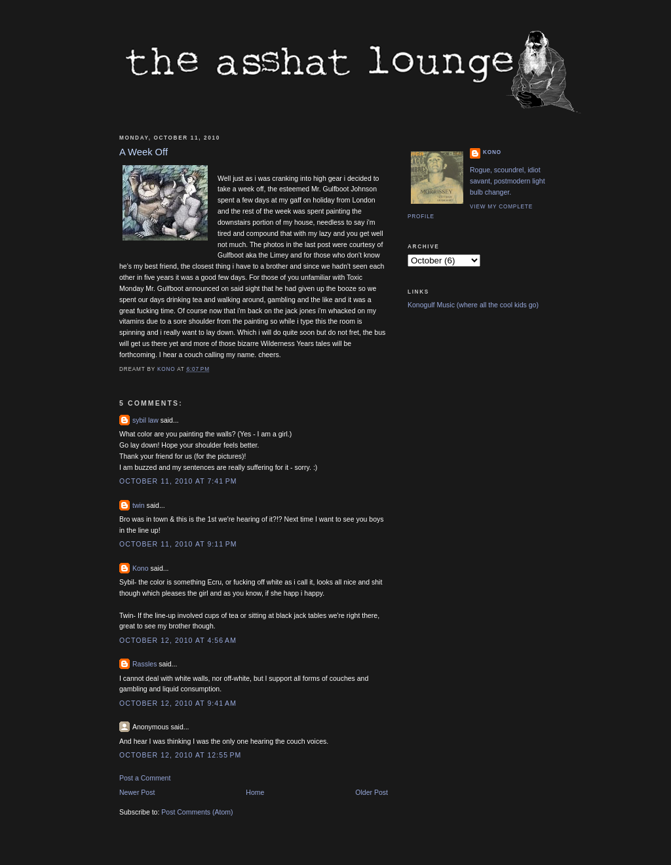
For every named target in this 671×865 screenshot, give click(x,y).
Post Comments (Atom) (197, 812)
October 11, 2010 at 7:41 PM (178, 481)
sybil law (145, 420)
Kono (140, 568)
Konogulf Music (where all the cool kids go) (473, 305)
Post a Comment (144, 778)
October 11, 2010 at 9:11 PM (178, 544)
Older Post (371, 792)
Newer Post (137, 792)
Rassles (144, 664)
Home (255, 792)
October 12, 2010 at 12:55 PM (180, 755)
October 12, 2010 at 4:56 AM (178, 640)
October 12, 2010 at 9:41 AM (178, 703)
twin (138, 505)
